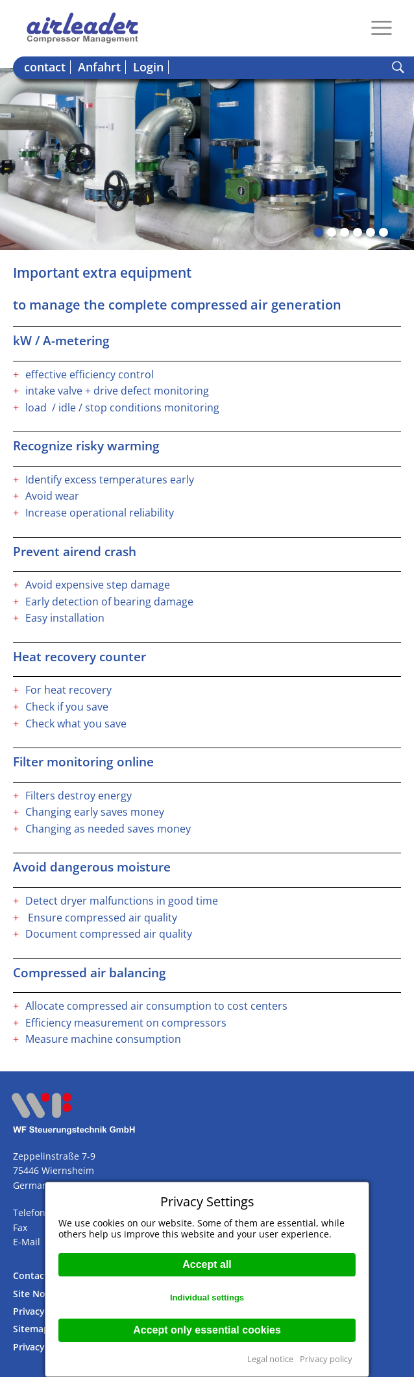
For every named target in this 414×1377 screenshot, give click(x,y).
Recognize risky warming (86, 445)
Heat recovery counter (79, 656)
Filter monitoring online (83, 761)
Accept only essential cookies (207, 1329)
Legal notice (270, 1359)
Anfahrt (99, 67)
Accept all (207, 1264)
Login (148, 67)
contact (45, 67)
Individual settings (207, 1297)
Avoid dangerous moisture (92, 867)
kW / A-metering (61, 340)
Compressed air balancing (89, 972)
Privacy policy (326, 1359)
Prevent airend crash (74, 551)
